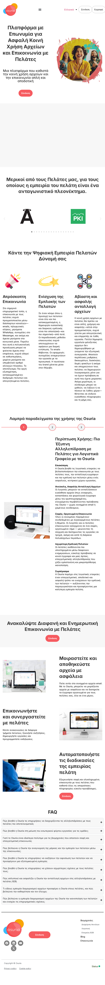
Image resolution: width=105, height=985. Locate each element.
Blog (83, 936)
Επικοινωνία (87, 940)
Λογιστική (86, 928)
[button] (40, 9)
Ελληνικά (71, 9)
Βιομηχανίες (87, 920)
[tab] (23, 427)
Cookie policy (25, 968)
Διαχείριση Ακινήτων (90, 924)
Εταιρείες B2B (88, 932)
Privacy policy (10, 968)
